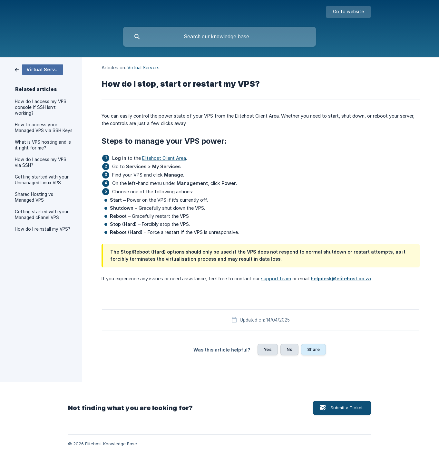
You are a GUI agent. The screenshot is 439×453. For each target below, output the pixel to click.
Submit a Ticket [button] (346, 407)
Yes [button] (267, 349)
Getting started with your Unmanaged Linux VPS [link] (42, 179)
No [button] (289, 349)
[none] (348, 12)
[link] (39, 69)
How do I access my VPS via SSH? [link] (40, 162)
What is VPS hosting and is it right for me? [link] (43, 145)
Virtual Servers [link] (143, 67)
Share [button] (313, 349)
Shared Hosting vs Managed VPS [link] (34, 197)
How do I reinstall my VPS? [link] (42, 229)
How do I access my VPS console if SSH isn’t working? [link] (40, 107)
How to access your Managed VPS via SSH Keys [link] (44, 127)
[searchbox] (219, 37)
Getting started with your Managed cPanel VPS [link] (42, 214)
